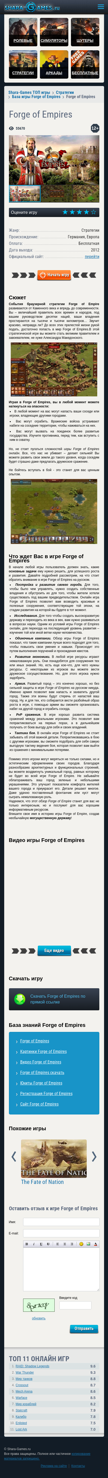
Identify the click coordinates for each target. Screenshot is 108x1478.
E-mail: (14, 1233)
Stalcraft (21, 1410)
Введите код (68, 1298)
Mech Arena (24, 1391)
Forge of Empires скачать (42, 1072)
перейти (92, 256)
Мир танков (24, 1379)
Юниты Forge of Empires (41, 1083)
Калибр (21, 1417)
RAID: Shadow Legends (32, 1366)
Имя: (12, 1222)
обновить (39, 1318)
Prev (14, 1156)
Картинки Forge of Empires (43, 1051)
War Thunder (25, 1372)
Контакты (78, 1466)
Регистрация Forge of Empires (46, 1093)
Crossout (22, 1385)
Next (94, 1156)
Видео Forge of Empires (40, 1062)
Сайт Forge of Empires (39, 1104)
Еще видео (54, 950)
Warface (21, 1398)
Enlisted (21, 1423)
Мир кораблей (26, 1404)
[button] (94, 140)
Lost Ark (21, 1429)
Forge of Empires (34, 1040)
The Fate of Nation (42, 1182)
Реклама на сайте (54, 1466)
